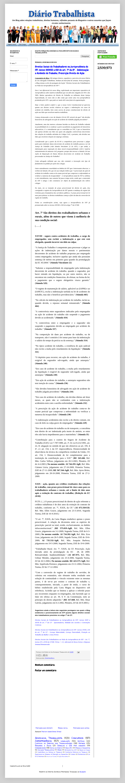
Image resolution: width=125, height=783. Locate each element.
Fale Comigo (22, 44)
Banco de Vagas (85, 750)
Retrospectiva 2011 (71, 750)
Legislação (65, 741)
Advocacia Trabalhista (48, 738)
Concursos (77, 738)
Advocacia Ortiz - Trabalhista (37, 44)
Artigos (81, 743)
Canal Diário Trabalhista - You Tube (58, 44)
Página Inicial (12, 44)
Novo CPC (69, 748)
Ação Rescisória (63, 756)
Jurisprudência (49, 658)
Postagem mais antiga (81, 728)
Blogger (83, 772)
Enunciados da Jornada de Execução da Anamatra (51, 754)
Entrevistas (82, 754)
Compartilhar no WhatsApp (20, 766)
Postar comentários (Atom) (51, 732)
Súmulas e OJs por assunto (71, 745)
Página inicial (63, 728)
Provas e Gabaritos (83, 748)
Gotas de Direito (56, 748)
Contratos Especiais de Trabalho (76, 752)
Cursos (73, 754)
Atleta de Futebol (51, 756)
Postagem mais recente (44, 728)
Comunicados (40, 748)
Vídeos (59, 750)
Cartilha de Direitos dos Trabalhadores (53, 743)
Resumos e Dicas (43, 745)
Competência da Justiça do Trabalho (50, 752)
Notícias (81, 741)
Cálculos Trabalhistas (46, 750)
